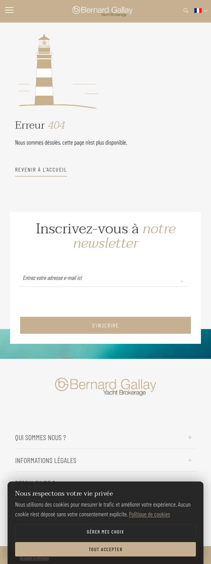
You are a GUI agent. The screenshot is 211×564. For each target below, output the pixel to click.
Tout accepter (106, 549)
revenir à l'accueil (41, 169)
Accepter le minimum (34, 558)
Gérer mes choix (105, 532)
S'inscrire (105, 325)
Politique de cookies (149, 514)
